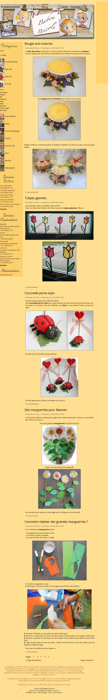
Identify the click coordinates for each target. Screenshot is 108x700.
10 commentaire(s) (32, 404)
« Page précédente (33, 660)
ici (64, 400)
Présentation (10, 7)
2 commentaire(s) (31, 652)
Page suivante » (87, 660)
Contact (76, 7)
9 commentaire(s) (31, 192)
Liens (64, 7)
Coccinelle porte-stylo (40, 293)
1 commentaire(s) (31, 516)
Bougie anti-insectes (39, 43)
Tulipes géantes (36, 198)
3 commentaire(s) (31, 287)
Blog (45, 7)
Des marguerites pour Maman (46, 410)
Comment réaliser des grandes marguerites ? (56, 522)
